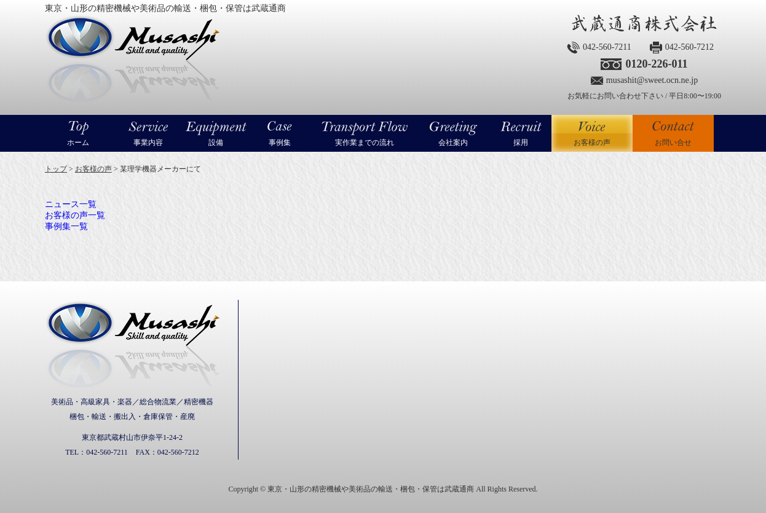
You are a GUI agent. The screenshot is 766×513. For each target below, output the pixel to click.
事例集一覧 (66, 226)
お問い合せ (673, 142)
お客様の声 (592, 133)
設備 (215, 142)
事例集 (280, 142)
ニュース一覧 (71, 204)
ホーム (78, 142)
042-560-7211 (607, 47)
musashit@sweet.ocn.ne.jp (652, 80)
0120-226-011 (656, 64)
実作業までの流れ (364, 142)
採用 (520, 142)
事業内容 (148, 142)
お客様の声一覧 (75, 215)
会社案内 (453, 142)
